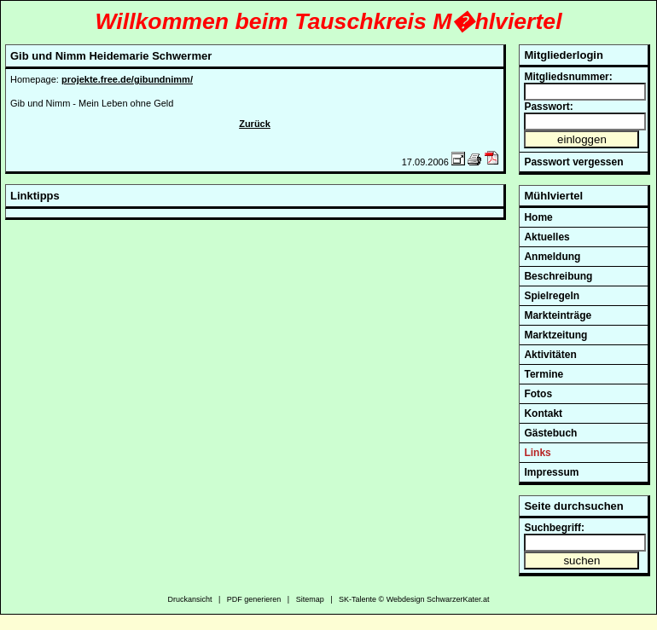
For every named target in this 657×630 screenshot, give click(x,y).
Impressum (551, 472)
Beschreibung (558, 276)
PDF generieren (254, 599)
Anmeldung (552, 257)
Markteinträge (557, 315)
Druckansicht (189, 599)
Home (538, 217)
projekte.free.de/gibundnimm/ (127, 79)
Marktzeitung (555, 335)
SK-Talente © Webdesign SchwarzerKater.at (414, 599)
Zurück (254, 123)
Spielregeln (551, 296)
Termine (543, 374)
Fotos (538, 394)
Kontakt (543, 413)
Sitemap (310, 599)
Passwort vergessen (573, 162)
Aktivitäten (550, 355)
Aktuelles (546, 237)
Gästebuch (550, 433)
